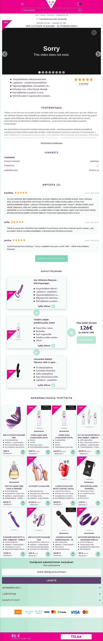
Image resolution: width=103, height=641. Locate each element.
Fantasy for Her (59, 23)
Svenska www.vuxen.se (51, 629)
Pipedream (51, 15)
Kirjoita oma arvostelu (51, 258)
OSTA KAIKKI (86, 340)
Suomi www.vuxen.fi (51, 632)
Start (37, 15)
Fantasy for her (62, 15)
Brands (43, 15)
